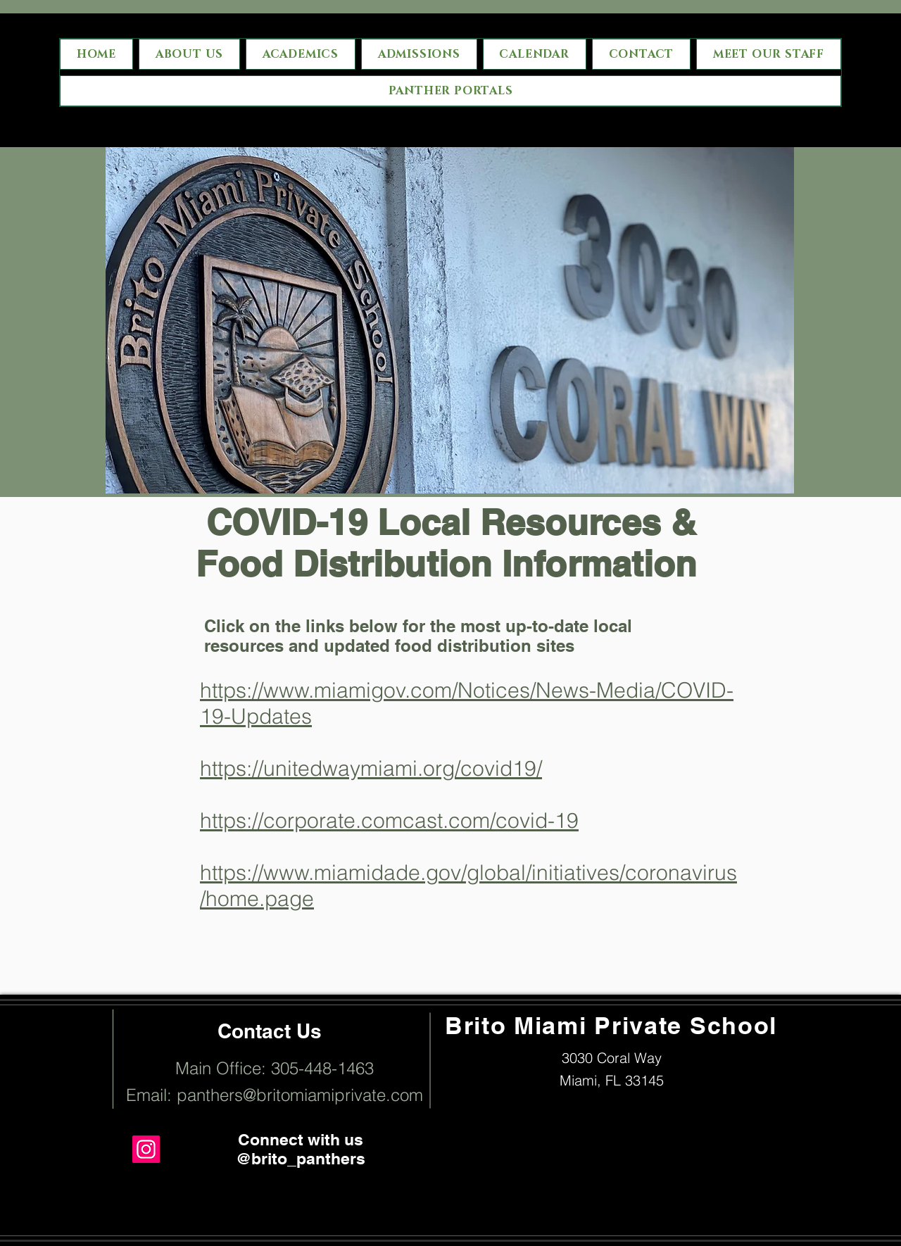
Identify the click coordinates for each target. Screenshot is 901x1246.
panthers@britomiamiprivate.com (300, 1095)
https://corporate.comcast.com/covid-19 (389, 820)
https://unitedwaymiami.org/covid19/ (371, 768)
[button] (419, 54)
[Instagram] (146, 1149)
